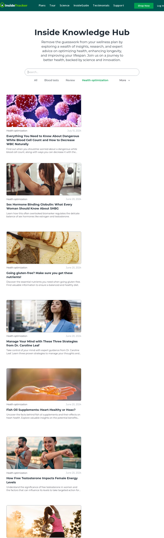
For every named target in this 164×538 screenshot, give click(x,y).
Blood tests (49, 80)
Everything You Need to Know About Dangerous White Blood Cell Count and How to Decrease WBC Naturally (41, 140)
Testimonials (101, 5)
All (33, 80)
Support (118, 5)
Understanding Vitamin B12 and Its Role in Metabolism (38, 343)
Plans (42, 5)
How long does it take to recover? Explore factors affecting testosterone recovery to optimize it (117, 352)
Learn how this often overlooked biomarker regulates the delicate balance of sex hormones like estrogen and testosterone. (117, 146)
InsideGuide (81, 5)
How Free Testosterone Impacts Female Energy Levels (120, 275)
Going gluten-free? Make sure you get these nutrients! (39, 206)
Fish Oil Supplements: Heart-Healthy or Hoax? (41, 273)
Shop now (144, 5)
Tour (52, 5)
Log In (160, 5)
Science (65, 5)
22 (147, 438)
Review (68, 80)
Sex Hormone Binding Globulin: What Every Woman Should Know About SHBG (118, 138)
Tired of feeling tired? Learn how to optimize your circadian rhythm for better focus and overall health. (39, 420)
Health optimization (93, 80)
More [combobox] (124, 80)
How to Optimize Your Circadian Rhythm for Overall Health (39, 411)
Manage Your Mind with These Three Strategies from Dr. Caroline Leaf (120, 206)
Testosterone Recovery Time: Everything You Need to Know (118, 343)
